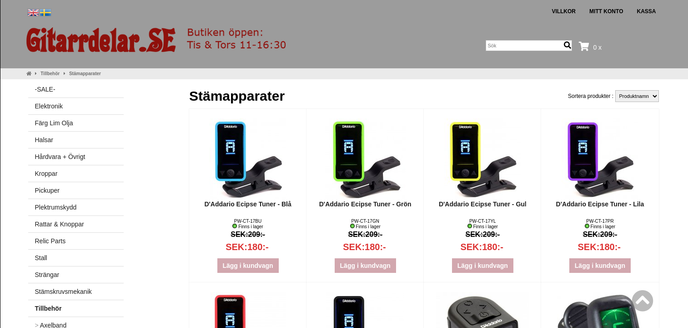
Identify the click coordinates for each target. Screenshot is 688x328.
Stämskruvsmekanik (63, 291)
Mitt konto (606, 11)
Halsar (44, 140)
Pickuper (47, 190)
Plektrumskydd (56, 207)
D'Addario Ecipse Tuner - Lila (600, 204)
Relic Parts (50, 241)
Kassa (646, 11)
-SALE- (45, 89)
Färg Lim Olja (54, 123)
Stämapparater (85, 73)
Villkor (564, 11)
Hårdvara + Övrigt (60, 156)
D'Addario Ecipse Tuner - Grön (365, 204)
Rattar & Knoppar (59, 224)
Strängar (47, 274)
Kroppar (46, 173)
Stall (41, 257)
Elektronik (49, 106)
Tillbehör (50, 73)
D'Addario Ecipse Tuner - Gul (483, 204)
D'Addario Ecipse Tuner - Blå (247, 204)
